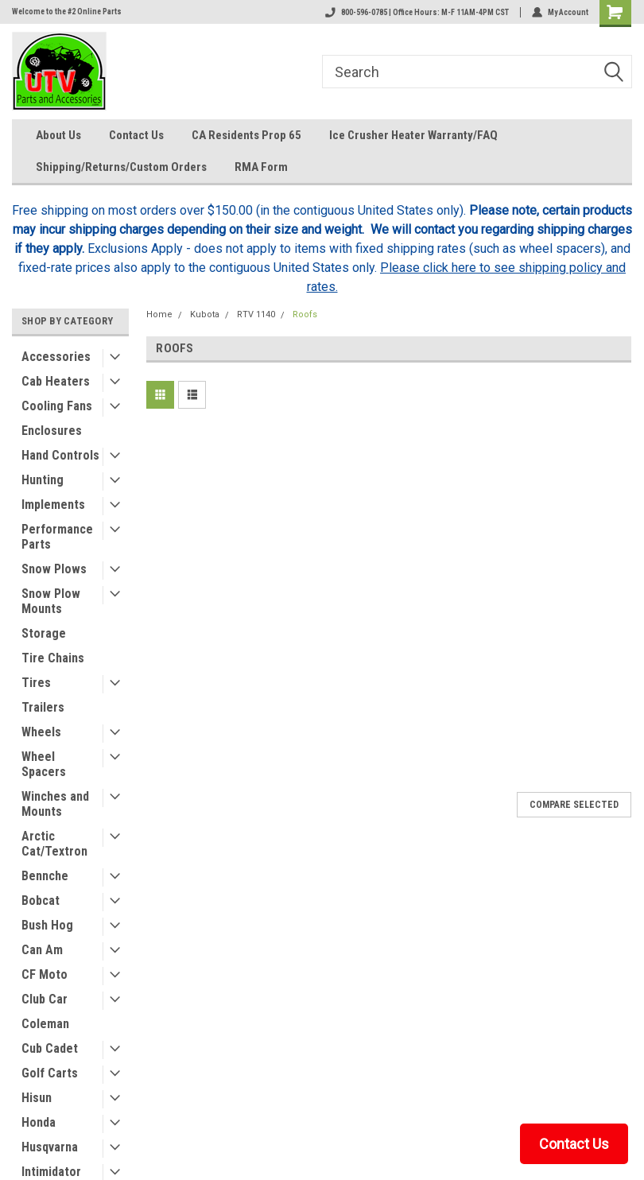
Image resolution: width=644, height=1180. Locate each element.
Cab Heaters (55, 381)
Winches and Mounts (55, 804)
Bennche (44, 875)
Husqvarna (49, 1147)
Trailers (42, 707)
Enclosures (51, 430)
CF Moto (44, 974)
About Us (58, 135)
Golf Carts (49, 1073)
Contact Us (136, 135)
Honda (38, 1122)
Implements (53, 504)
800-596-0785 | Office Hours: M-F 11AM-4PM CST (417, 12)
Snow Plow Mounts (50, 601)
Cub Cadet (49, 1048)
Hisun (36, 1097)
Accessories (56, 356)
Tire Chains (52, 658)
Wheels (41, 731)
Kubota (204, 314)
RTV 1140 (256, 314)
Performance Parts (57, 537)
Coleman (45, 1023)
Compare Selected (574, 804)
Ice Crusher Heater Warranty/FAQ (413, 135)
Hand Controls (60, 455)
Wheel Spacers (43, 764)
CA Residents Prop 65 (246, 135)
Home (159, 314)
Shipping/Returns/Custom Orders (121, 167)
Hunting (42, 479)
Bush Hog (47, 925)
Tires (36, 682)
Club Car (44, 999)
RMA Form (261, 167)
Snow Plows (54, 568)
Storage (43, 633)
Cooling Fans (56, 405)
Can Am (42, 949)
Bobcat (40, 900)
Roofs (305, 314)
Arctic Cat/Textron (54, 844)
